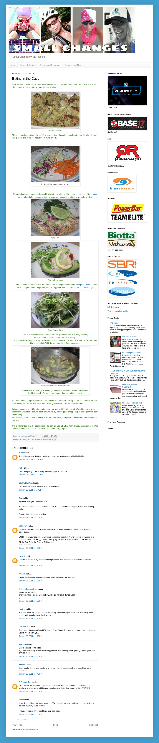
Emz (21, 498)
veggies (54, 440)
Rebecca (22, 665)
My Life (22, 574)
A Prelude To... (25, 682)
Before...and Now (73, 65)
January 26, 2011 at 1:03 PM (30, 518)
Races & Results (27, 65)
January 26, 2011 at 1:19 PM (30, 566)
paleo (28, 440)
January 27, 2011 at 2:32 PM (30, 692)
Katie (21, 468)
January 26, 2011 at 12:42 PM (31, 490)
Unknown (23, 526)
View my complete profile (118, 311)
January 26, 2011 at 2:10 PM (30, 619)
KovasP (22, 556)
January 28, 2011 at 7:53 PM (30, 714)
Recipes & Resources (50, 65)
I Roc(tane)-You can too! (132, 403)
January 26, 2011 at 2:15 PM (30, 636)
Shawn (22, 700)
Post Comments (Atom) (32, 729)
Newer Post (17, 725)
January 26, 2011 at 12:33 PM (31, 475)
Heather (22, 609)
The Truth (114, 323)
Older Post (93, 725)
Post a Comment (22, 720)
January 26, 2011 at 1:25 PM (30, 581)
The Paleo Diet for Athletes (41, 440)
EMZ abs (22, 440)
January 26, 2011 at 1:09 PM (30, 548)
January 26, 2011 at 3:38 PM (30, 656)
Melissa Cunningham (28, 589)
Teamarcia (23, 644)
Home (12, 65)
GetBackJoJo (25, 627)
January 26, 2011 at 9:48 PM (30, 674)
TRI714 (22, 453)
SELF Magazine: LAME (131, 353)
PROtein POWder (129, 337)
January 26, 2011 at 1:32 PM (30, 601)
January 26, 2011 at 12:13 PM (31, 460)
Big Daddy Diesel (26, 483)
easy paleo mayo (83, 285)
